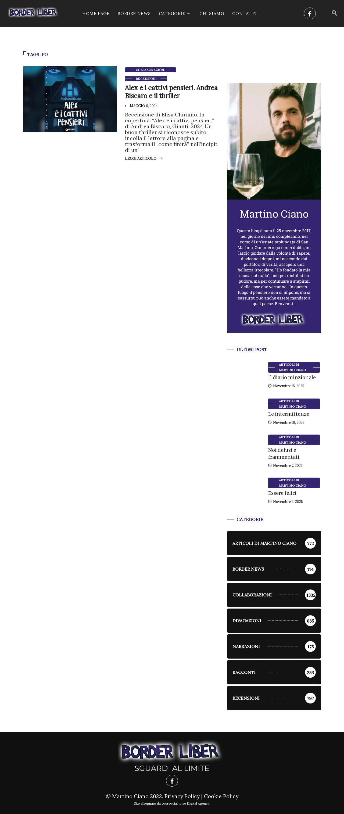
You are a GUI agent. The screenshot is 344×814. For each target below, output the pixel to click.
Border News (134, 13)
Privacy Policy (182, 796)
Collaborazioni (150, 70)
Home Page (95, 13)
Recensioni (146, 79)
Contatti (244, 13)
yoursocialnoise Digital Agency (185, 803)
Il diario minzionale (292, 377)
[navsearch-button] (334, 13)
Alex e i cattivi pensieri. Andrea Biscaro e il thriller (171, 92)
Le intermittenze (288, 414)
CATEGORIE (175, 13)
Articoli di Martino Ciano (292, 367)
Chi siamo (211, 13)
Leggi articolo (144, 158)
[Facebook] (310, 13)
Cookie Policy (221, 796)
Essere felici (282, 493)
